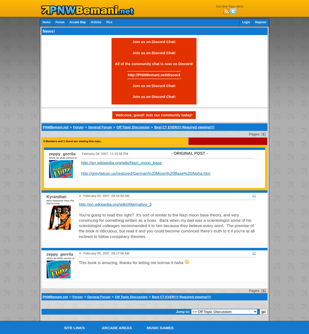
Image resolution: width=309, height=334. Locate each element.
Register (261, 22)
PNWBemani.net (56, 127)
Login (246, 22)
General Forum (100, 127)
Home (46, 22)
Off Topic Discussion (133, 127)
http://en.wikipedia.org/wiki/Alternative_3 (115, 204)
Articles (96, 22)
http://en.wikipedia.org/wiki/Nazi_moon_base (121, 163)
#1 (254, 196)
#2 (254, 253)
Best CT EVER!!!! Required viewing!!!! (184, 127)
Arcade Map (78, 22)
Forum (60, 22)
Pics (109, 22)
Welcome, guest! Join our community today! (154, 115)
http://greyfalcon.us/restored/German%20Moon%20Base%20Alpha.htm (146, 173)
